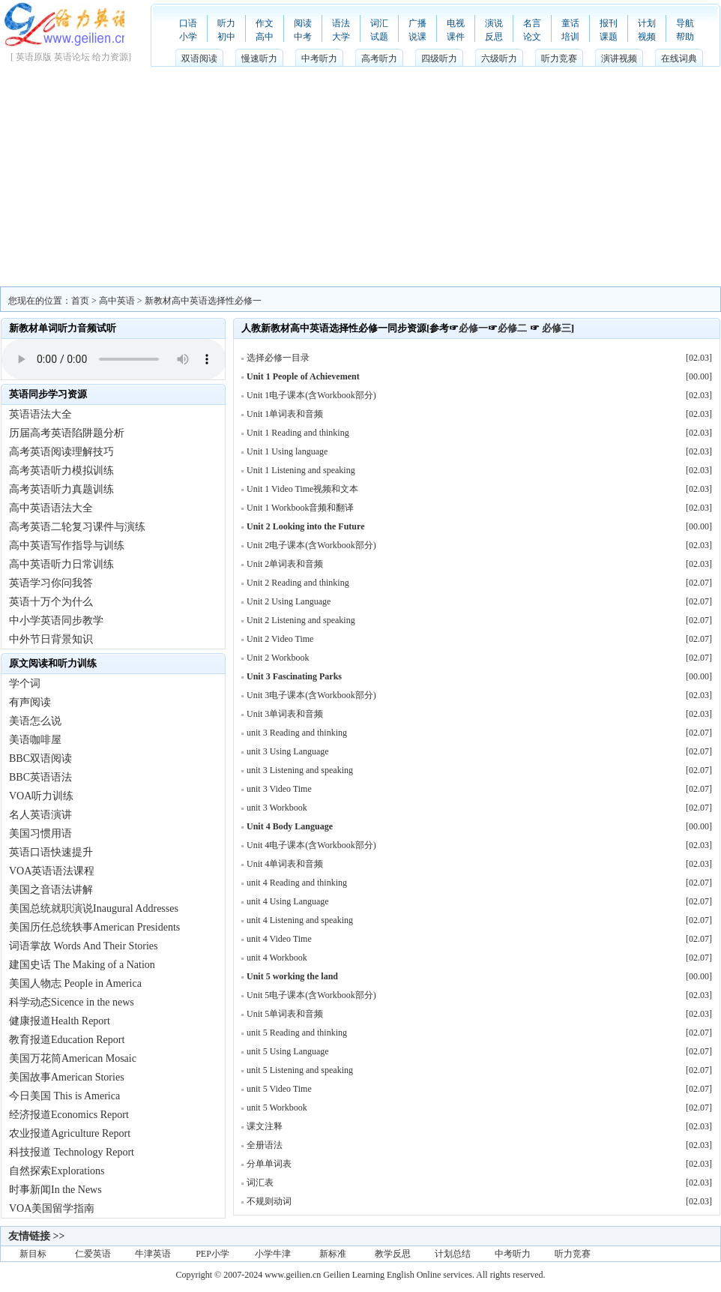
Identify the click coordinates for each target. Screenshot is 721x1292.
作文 (265, 23)
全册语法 (265, 1145)
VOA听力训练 (41, 796)
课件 (456, 36)
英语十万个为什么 (51, 601)
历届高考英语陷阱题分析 (66, 433)
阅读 (303, 23)
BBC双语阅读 (40, 758)
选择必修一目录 (278, 357)
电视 (456, 23)
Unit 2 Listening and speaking (301, 620)
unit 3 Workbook (277, 807)
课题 (609, 36)
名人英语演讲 (40, 814)
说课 (417, 36)
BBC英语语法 (40, 777)
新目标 (32, 1254)
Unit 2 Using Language (289, 601)
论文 (532, 36)
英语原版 (34, 57)
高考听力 (379, 58)
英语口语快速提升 (51, 852)
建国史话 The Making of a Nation (82, 964)
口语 (188, 23)
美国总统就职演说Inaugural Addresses (93, 908)
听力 (226, 23)
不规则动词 (269, 1201)
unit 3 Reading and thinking (297, 732)
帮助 (685, 36)
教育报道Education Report (66, 1039)
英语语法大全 (40, 414)
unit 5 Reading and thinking (297, 1032)
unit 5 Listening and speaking (300, 1070)
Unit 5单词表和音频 (285, 1014)
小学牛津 (273, 1254)
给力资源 (110, 57)
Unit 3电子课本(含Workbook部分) (311, 695)
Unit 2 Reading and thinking (298, 582)
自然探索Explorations (57, 1171)
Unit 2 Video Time (280, 639)
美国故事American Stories (66, 1077)
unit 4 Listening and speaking (300, 920)
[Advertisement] (361, 174)
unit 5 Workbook (277, 1107)
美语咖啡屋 (35, 739)
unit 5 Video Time (279, 1089)
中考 (303, 36)
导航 (685, 23)
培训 (570, 36)
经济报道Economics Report (69, 1114)
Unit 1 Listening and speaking (301, 470)
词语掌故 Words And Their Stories (83, 946)
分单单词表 (269, 1164)
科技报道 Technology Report (71, 1152)
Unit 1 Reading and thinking (298, 432)
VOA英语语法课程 (51, 871)
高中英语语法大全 (51, 508)
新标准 (332, 1254)
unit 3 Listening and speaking (300, 770)
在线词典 (679, 58)
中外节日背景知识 (51, 639)
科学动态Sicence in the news (71, 1002)
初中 (226, 36)
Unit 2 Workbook (278, 657)
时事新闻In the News (55, 1189)
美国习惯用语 (40, 833)
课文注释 (265, 1126)
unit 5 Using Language (288, 1051)
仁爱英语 (93, 1254)
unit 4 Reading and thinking (297, 882)
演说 (494, 23)
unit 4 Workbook (277, 957)
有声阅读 (30, 702)
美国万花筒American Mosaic (72, 1058)
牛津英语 (153, 1254)
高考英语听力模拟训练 (61, 470)
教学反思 (393, 1254)
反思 (494, 36)
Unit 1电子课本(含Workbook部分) (311, 395)
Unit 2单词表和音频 (285, 564)
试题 (379, 36)
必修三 (556, 328)
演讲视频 (619, 58)
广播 (417, 23)
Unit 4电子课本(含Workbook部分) (311, 845)
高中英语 (117, 300)
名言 (532, 23)
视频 (647, 36)
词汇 (379, 23)
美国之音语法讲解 (51, 889)
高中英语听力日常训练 (61, 564)
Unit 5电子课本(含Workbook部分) (311, 995)
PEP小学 (212, 1254)
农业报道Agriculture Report (69, 1133)
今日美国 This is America (64, 1096)
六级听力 (499, 58)
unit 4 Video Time (279, 939)
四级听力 (439, 58)
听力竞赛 (559, 58)
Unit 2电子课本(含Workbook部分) (311, 545)
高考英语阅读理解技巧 (61, 451)
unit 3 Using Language (288, 751)
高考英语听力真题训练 (61, 489)
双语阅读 (199, 58)
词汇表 (260, 1182)
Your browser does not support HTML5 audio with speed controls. (113, 359)
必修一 (473, 328)
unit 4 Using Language (288, 901)
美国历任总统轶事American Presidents (94, 927)
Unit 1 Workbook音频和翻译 (300, 507)
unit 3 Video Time (279, 789)
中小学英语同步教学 (56, 620)
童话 (570, 23)
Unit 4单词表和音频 (285, 864)
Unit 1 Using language (287, 451)
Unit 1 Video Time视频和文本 (302, 489)
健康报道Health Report (59, 1021)
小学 (188, 36)
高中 (265, 36)
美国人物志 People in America (75, 983)
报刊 (609, 23)
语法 (341, 23)
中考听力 (319, 58)
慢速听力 (259, 58)
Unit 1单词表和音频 (285, 414)
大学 (341, 36)
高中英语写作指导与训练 (66, 545)
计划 (647, 23)
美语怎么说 (35, 721)
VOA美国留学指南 (51, 1208)
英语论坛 (72, 57)
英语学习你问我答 (51, 583)
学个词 (24, 683)
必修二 (512, 328)
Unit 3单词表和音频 (285, 714)
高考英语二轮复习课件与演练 (77, 526)
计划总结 (453, 1254)
